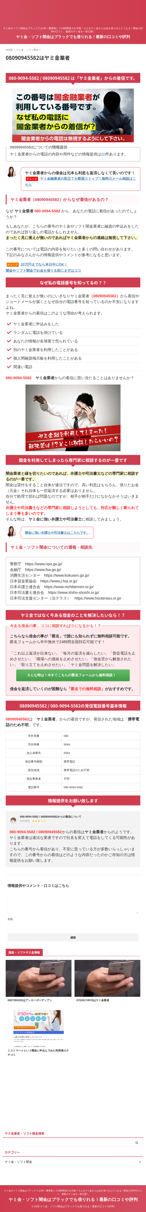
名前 (10, 923)
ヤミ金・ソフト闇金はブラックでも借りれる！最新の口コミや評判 (73, 37)
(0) (103, 154)
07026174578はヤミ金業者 (94, 1005)
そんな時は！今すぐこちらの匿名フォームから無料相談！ (71, 676)
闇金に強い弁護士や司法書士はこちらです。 (63, 531)
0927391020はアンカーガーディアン (33, 1005)
